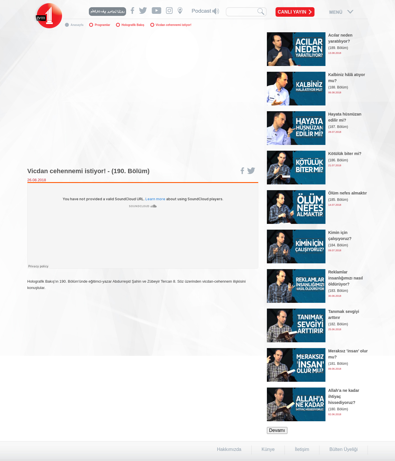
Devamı (277, 430)
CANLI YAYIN (292, 12)
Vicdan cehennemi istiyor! (174, 25)
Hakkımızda (229, 449)
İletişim (302, 449)
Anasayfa (77, 25)
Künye (268, 449)
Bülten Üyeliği (344, 449)
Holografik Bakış (132, 25)
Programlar (102, 25)
